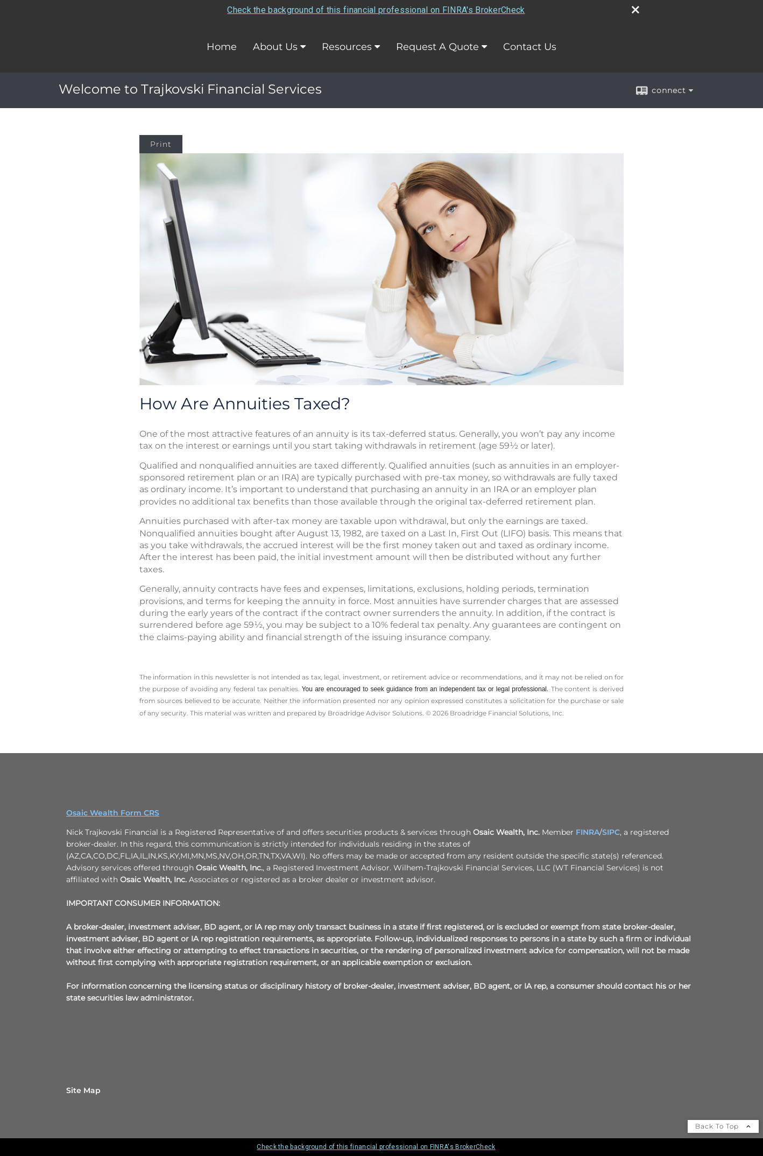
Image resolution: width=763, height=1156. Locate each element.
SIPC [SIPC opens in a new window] (611, 832)
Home (222, 47)
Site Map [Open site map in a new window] (83, 1090)
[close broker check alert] (635, 9)
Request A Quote (437, 47)
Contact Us (529, 47)
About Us (275, 47)
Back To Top (723, 1126)
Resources (347, 47)
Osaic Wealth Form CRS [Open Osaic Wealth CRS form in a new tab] (112, 813)
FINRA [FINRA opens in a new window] (587, 832)
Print (161, 144)
